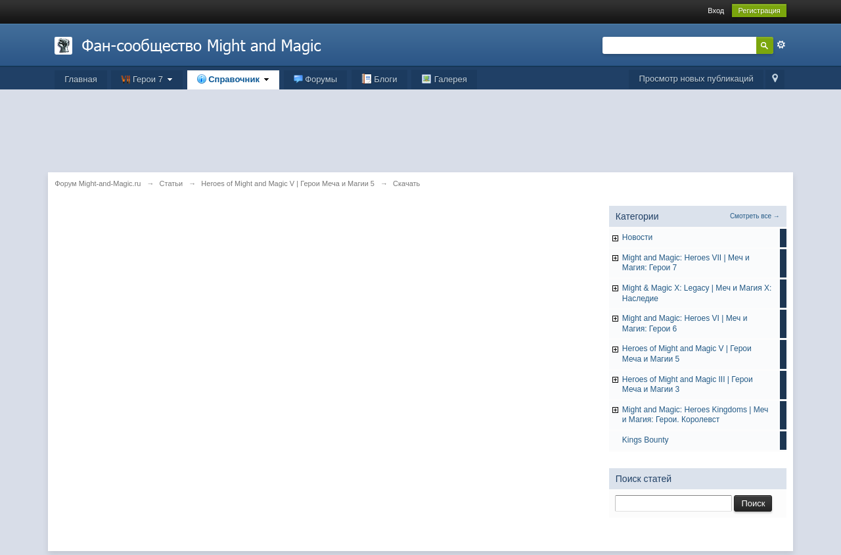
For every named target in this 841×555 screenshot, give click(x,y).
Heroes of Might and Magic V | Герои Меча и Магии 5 (687, 354)
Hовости (637, 237)
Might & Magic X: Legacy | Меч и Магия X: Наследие (697, 293)
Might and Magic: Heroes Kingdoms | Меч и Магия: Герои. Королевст (695, 415)
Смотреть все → (755, 216)
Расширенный (781, 44)
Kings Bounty (645, 440)
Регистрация (759, 10)
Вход (716, 10)
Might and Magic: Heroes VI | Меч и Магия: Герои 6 (685, 323)
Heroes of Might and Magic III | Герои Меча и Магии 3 (687, 385)
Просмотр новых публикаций (696, 79)
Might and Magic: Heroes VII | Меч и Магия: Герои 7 (686, 263)
